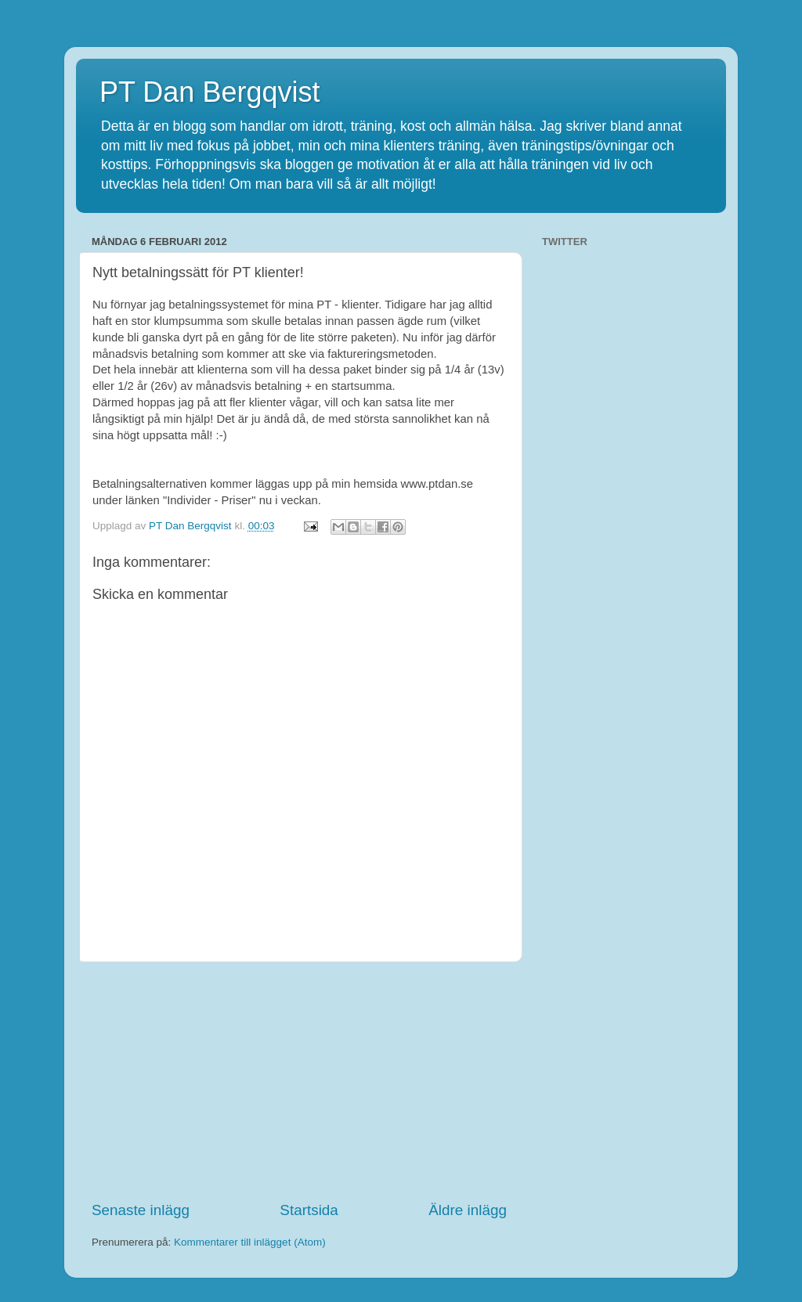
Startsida (309, 1210)
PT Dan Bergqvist (209, 92)
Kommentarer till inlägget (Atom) (250, 1242)
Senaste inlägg (141, 1210)
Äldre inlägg (467, 1210)
